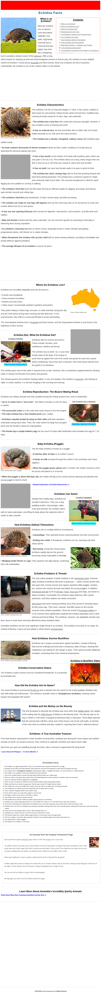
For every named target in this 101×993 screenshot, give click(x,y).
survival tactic (57, 629)
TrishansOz (25, 839)
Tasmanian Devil (81, 578)
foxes (66, 592)
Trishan (48, 839)
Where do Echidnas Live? (70, 26)
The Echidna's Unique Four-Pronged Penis (76, 34)
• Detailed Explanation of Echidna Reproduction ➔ (50, 484)
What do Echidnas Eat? (69, 29)
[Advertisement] (50, 5)
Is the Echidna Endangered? (71, 48)
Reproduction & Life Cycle (70, 32)
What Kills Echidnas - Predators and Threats (76, 45)
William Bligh (83, 711)
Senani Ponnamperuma (48, 991)
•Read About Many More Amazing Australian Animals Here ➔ (23, 895)
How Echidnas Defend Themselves (73, 40)
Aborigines (36, 604)
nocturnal (79, 379)
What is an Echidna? (68, 24)
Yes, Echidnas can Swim (69, 37)
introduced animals (40, 592)
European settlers (87, 610)
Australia (35, 63)
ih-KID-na (35, 690)
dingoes (59, 592)
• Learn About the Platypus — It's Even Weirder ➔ (19, 752)
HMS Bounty (46, 714)
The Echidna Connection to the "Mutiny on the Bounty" (80, 50)
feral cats (74, 592)
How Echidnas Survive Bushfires (72, 42)
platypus (37, 56)
